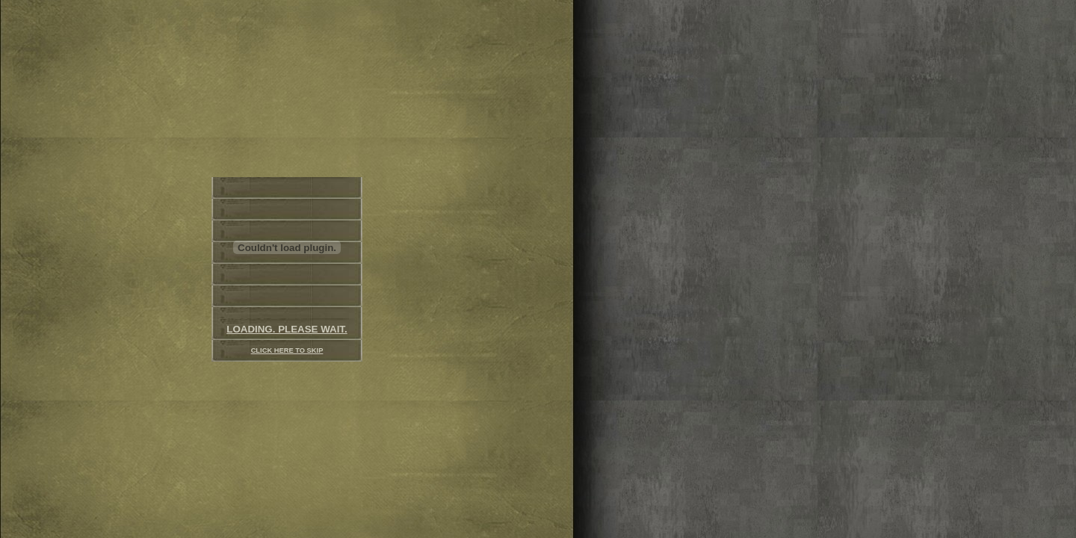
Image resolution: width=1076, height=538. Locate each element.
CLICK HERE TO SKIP (287, 350)
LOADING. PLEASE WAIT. (286, 329)
